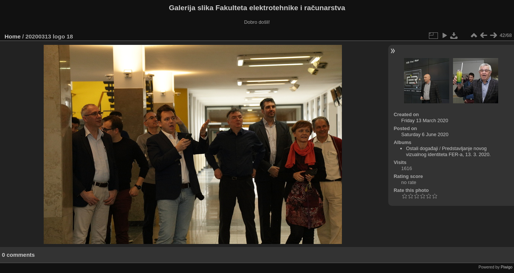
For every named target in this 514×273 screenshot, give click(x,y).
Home (13, 36)
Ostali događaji (422, 148)
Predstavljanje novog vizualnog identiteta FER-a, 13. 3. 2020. (448, 151)
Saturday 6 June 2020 (424, 134)
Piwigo (506, 267)
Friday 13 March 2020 (424, 120)
